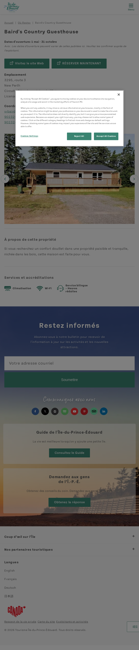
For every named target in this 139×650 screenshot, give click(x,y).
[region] (69, 118)
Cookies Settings (29, 136)
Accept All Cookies (106, 136)
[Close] (119, 94)
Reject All (79, 136)
